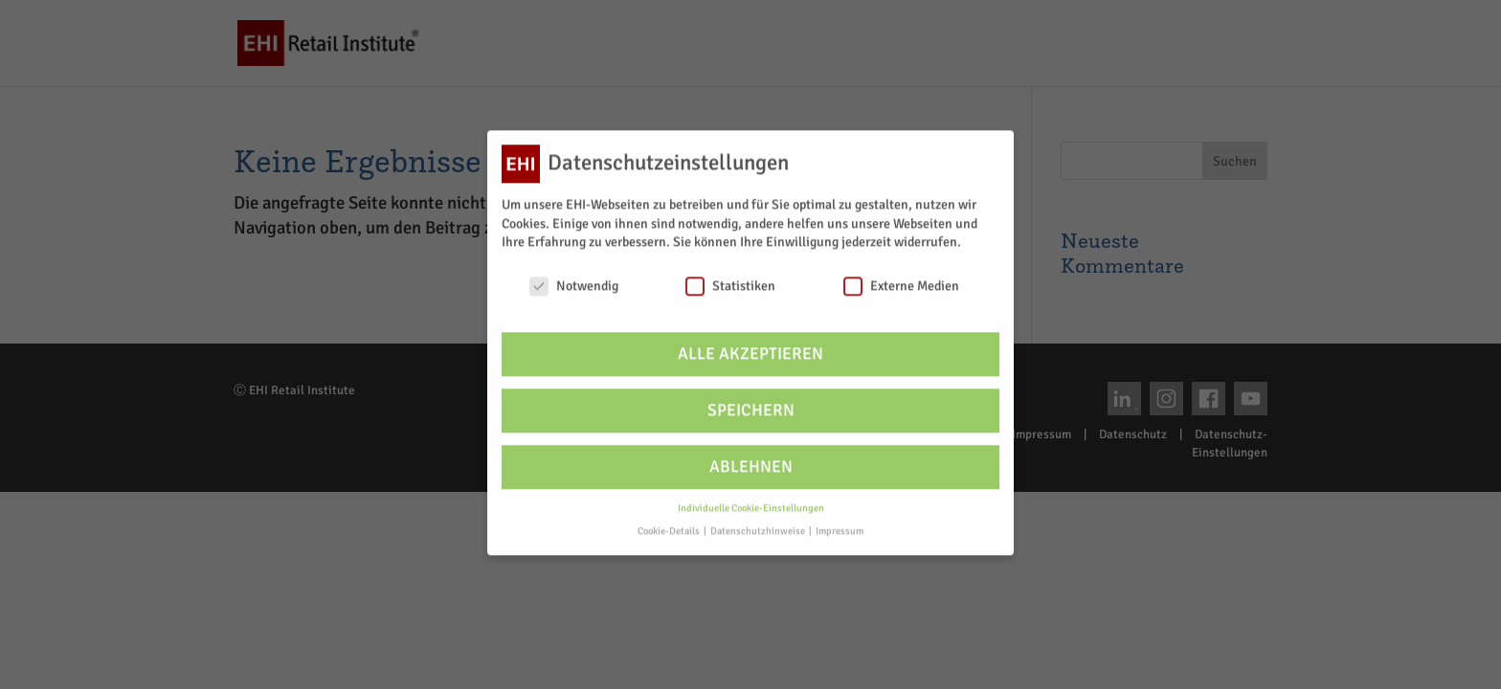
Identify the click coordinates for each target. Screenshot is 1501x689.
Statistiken (730, 277)
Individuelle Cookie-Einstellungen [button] (751, 499)
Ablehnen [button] (751, 458)
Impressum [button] (839, 522)
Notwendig (573, 277)
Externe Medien (901, 277)
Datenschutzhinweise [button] (758, 522)
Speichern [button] (751, 401)
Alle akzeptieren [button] (750, 345)
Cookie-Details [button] (670, 522)
